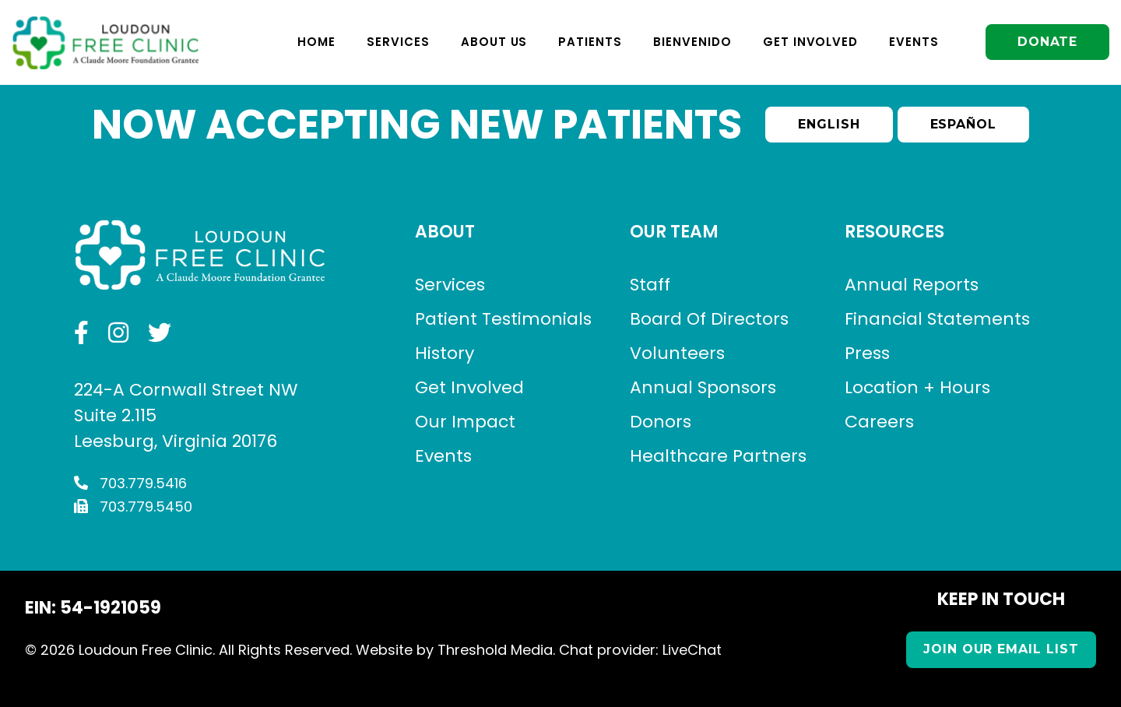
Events (912, 41)
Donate (1046, 41)
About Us (492, 41)
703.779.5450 (133, 506)
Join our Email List (1001, 649)
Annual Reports (912, 285)
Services (395, 41)
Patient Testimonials (503, 319)
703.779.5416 (130, 483)
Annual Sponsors (703, 387)
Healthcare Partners (718, 456)
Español (963, 124)
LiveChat (692, 650)
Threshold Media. (496, 650)
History (444, 353)
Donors (660, 422)
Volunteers (677, 353)
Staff (650, 285)
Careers (879, 422)
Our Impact (465, 422)
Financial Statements (937, 319)
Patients (588, 41)
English (829, 124)
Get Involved (808, 41)
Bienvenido (690, 41)
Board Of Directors (709, 319)
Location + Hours (917, 387)
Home (314, 41)
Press (867, 353)
